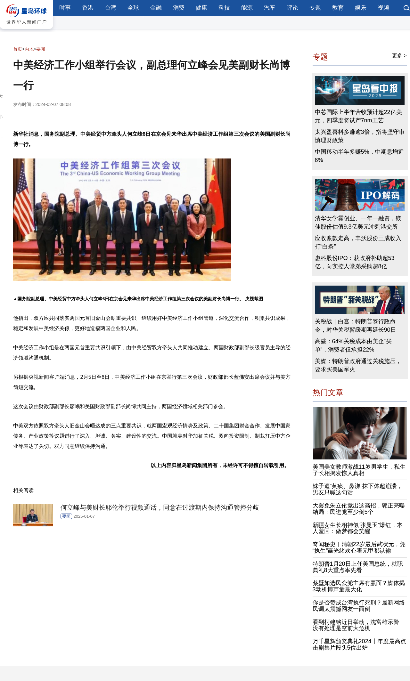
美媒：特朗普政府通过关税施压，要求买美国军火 (358, 365)
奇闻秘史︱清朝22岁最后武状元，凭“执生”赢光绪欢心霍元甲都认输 (359, 547)
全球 (133, 7)
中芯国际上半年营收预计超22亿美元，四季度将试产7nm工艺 (358, 116)
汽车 (269, 7)
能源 (247, 7)
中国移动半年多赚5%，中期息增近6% (359, 156)
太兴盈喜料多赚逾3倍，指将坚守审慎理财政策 (360, 136)
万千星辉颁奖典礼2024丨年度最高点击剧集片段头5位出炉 (359, 644)
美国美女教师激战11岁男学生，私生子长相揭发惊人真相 (359, 470)
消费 (178, 7)
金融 (156, 7)
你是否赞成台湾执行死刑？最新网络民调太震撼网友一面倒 (359, 605)
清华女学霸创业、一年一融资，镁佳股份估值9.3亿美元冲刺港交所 (358, 222)
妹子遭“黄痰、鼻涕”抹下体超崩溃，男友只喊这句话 (358, 489)
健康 (201, 7)
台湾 (110, 7)
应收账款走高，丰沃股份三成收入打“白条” (358, 242)
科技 (224, 7)
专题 (315, 7)
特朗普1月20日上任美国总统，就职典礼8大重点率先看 (358, 567)
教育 (338, 7)
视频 (383, 7)
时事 (65, 7)
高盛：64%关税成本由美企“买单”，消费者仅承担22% (353, 345)
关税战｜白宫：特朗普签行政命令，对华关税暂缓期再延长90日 (355, 325)
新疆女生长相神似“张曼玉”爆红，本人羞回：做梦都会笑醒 (358, 528)
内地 (29, 49)
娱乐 (360, 7)
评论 (292, 7)
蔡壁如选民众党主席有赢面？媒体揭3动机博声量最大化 (359, 586)
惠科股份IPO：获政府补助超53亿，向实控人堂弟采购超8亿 (355, 262)
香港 (88, 7)
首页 (17, 49)
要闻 (40, 49)
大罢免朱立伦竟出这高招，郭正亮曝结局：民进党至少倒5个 (359, 508)
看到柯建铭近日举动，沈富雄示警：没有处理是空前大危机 (359, 625)
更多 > (399, 55)
